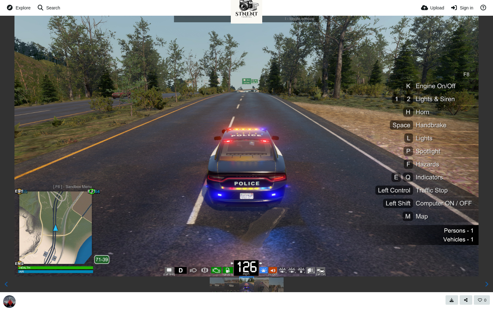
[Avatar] (9, 301)
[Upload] (432, 8)
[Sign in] (462, 8)
